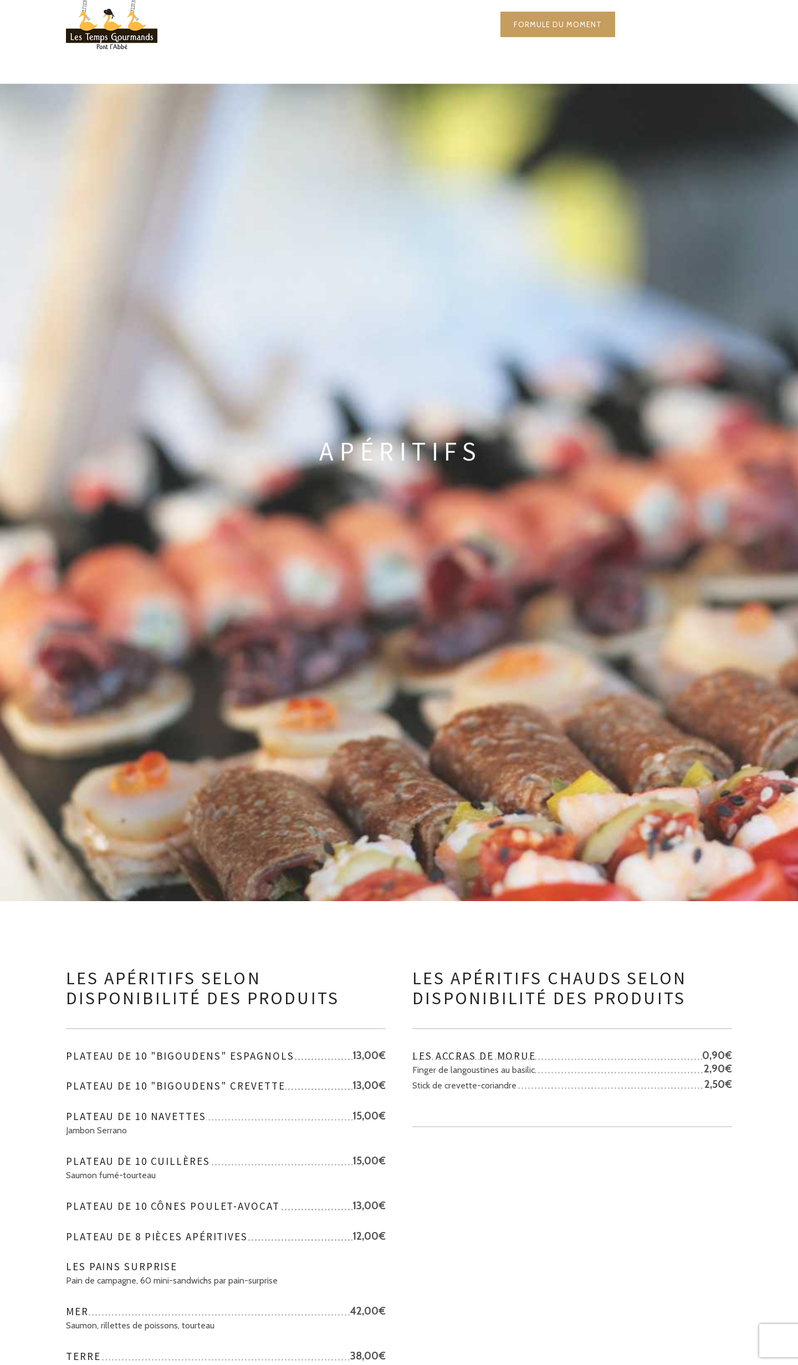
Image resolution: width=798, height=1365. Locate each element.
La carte (341, 24)
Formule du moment (558, 24)
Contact (649, 24)
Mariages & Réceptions (436, 24)
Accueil (278, 24)
